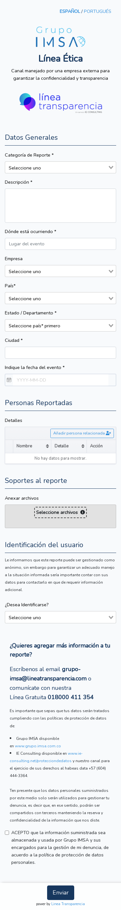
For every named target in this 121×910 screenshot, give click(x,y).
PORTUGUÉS (97, 11)
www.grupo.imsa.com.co (38, 746)
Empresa (14, 258)
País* (10, 285)
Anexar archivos (22, 498)
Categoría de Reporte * (29, 155)
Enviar (61, 892)
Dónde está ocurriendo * (30, 231)
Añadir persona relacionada (82, 433)
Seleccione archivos (60, 512)
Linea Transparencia (68, 904)
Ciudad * (14, 340)
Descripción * (18, 182)
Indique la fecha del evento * (35, 367)
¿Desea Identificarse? (27, 604)
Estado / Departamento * (30, 313)
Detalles (13, 420)
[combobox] (60, 167)
